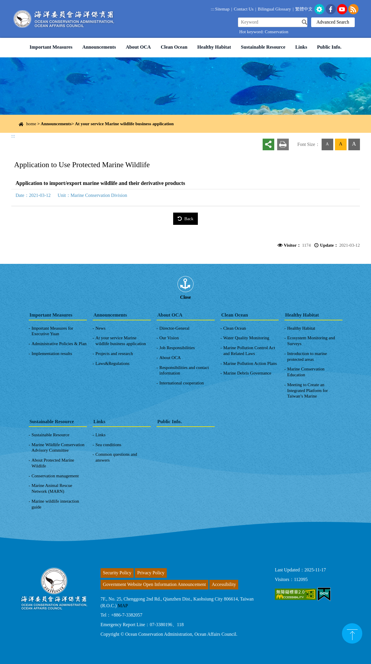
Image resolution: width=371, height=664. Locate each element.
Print (283, 144)
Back (188, 218)
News (101, 328)
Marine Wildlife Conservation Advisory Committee (58, 447)
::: (212, 8)
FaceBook (331, 9)
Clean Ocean (174, 47)
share (268, 144)
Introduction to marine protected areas (307, 356)
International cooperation (181, 382)
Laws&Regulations (113, 363)
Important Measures (51, 47)
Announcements (99, 47)
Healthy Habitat (214, 47)
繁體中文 (304, 8)
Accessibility (224, 584)
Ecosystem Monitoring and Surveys (311, 340)
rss (353, 9)
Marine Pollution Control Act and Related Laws (249, 350)
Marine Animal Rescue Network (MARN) (52, 488)
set (319, 9)
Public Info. (329, 47)
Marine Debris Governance (247, 372)
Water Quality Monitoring (246, 337)
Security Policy (117, 572)
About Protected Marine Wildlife (53, 463)
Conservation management (55, 475)
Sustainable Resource (263, 47)
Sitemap (222, 8)
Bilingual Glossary (274, 8)
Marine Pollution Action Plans (250, 363)
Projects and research (114, 353)
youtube (342, 9)
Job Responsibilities (177, 347)
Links (301, 47)
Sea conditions (108, 444)
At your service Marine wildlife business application (124, 123)
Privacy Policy (150, 572)
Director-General (174, 328)
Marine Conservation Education (306, 371)
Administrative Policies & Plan (59, 343)
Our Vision (169, 337)
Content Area (23, 121)
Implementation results (52, 353)
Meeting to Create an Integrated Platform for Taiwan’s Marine (307, 390)
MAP (123, 605)
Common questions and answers (116, 457)
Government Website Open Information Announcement (154, 584)
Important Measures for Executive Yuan (52, 331)
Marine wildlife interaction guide (55, 504)
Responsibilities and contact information (184, 370)
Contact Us (244, 8)
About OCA (138, 47)
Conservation (276, 31)
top (352, 633)
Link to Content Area (20, 3)
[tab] (186, 284)
